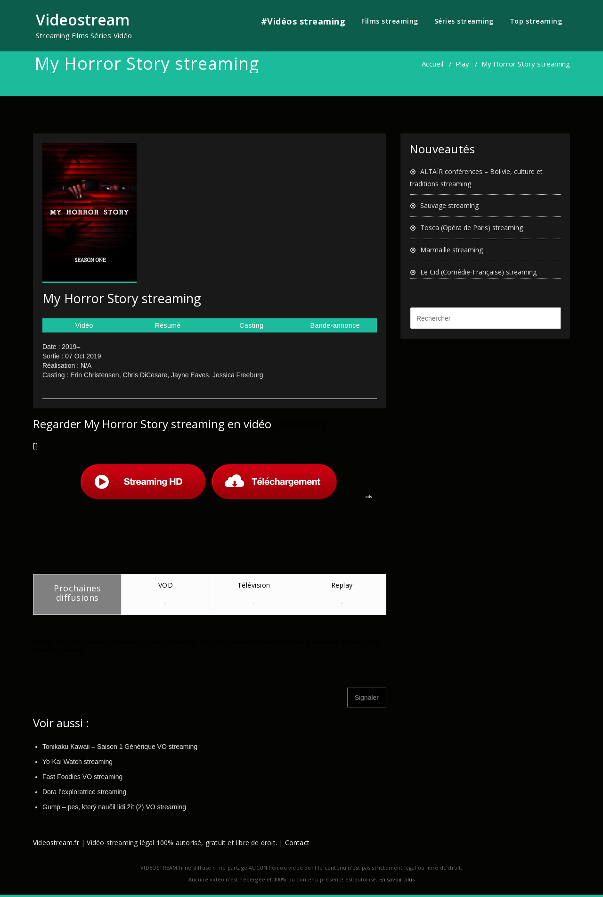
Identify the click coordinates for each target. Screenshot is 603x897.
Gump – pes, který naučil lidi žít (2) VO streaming (114, 807)
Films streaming (389, 21)
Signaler (367, 697)
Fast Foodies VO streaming (82, 777)
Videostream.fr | (59, 842)
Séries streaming (464, 21)
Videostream (83, 19)
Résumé (168, 325)
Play (462, 63)
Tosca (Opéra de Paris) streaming (471, 227)
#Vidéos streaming (303, 21)
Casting (251, 325)
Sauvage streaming (449, 205)
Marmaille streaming (451, 249)
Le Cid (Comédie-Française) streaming (478, 271)
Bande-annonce (335, 325)
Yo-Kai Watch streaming (77, 761)
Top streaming (536, 21)
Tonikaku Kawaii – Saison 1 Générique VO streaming (119, 746)
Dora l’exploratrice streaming (84, 792)
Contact (297, 842)
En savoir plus (397, 879)
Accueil (432, 63)
